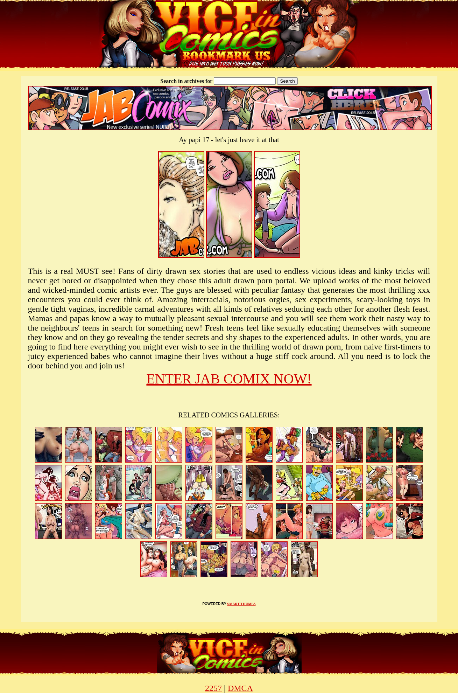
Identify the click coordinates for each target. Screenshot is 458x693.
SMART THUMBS (241, 604)
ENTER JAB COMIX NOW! (228, 379)
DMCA (240, 688)
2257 (213, 688)
